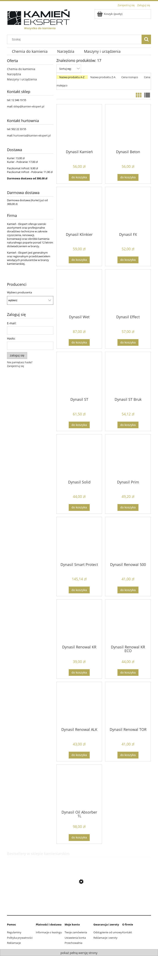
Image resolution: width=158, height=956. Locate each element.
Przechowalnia (73, 943)
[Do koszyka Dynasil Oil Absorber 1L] (79, 837)
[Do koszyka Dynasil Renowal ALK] (79, 755)
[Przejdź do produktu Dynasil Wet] (79, 291)
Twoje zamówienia (76, 932)
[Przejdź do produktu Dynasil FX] (128, 209)
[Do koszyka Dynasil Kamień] (79, 177)
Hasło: (11, 338)
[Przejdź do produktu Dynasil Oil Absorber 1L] (79, 787)
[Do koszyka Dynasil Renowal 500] (127, 590)
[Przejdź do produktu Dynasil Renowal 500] (128, 539)
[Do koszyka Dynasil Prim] (127, 507)
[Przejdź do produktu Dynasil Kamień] (79, 126)
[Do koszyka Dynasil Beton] (127, 177)
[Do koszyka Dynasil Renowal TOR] (127, 755)
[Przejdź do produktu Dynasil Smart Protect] (79, 539)
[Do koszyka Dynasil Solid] (79, 507)
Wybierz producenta (19, 292)
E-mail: (11, 323)
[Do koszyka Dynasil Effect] (127, 342)
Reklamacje (14, 943)
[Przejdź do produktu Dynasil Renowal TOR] (128, 704)
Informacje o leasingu (49, 932)
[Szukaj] (146, 39)
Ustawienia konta (75, 938)
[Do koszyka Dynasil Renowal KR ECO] (127, 672)
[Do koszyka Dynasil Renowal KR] (79, 672)
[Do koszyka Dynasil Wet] (79, 342)
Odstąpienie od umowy (107, 932)
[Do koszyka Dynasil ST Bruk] (127, 425)
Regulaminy (14, 932)
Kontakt (127, 932)
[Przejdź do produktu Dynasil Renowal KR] (79, 621)
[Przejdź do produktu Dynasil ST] (79, 374)
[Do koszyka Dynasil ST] (79, 425)
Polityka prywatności (20, 938)
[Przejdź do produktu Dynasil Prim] (128, 456)
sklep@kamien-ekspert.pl (28, 106)
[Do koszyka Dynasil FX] (127, 259)
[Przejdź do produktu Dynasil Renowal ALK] (79, 704)
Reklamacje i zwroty (105, 938)
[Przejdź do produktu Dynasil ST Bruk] (128, 374)
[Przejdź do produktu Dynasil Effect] (128, 291)
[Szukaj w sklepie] (75, 39)
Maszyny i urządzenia (22, 79)
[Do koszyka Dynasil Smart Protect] (79, 590)
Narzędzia (14, 74)
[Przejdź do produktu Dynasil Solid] (79, 456)
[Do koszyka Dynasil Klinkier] (79, 259)
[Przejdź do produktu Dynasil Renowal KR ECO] (128, 621)
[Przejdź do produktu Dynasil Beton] (128, 126)
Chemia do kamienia (21, 69)
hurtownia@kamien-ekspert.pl (32, 135)
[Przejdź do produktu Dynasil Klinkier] (79, 209)
